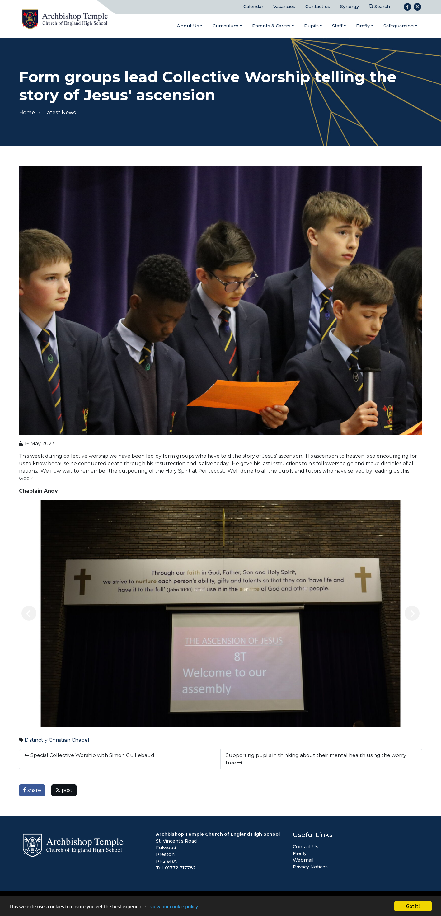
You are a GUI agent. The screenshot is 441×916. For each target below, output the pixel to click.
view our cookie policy (174, 906)
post (64, 790)
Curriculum (225, 26)
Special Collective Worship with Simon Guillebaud (89, 755)
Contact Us (305, 846)
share (32, 790)
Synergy (349, 6)
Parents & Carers (271, 26)
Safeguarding (398, 26)
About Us (188, 26)
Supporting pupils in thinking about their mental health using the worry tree (316, 759)
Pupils (311, 26)
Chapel (80, 740)
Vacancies (284, 6)
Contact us (317, 6)
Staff (337, 26)
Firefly (363, 26)
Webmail (303, 860)
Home (27, 112)
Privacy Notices (310, 867)
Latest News (60, 112)
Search (379, 6)
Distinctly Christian (47, 740)
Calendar (253, 6)
